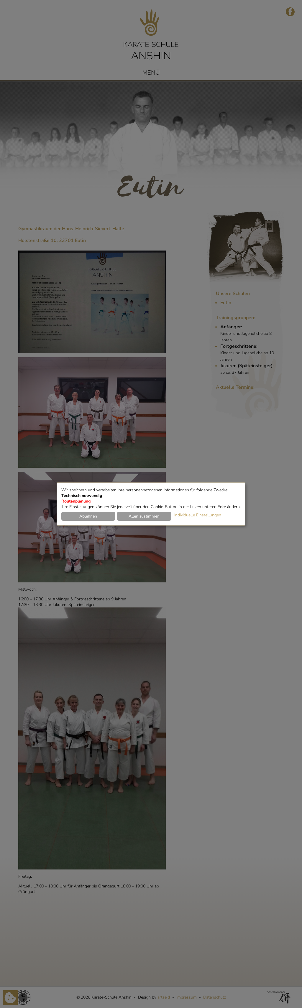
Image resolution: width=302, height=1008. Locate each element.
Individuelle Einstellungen (197, 515)
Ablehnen (88, 516)
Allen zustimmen (144, 516)
